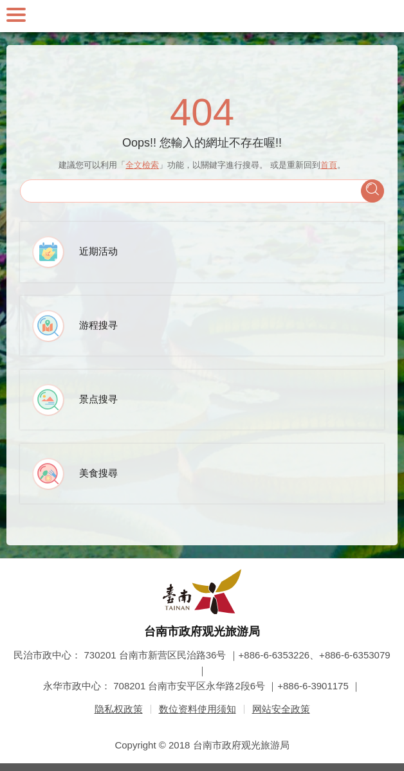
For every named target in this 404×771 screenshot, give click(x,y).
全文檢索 (142, 165)
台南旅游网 (202, 16)
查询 (372, 191)
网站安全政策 (281, 708)
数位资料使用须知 (197, 708)
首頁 (328, 165)
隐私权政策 (119, 708)
